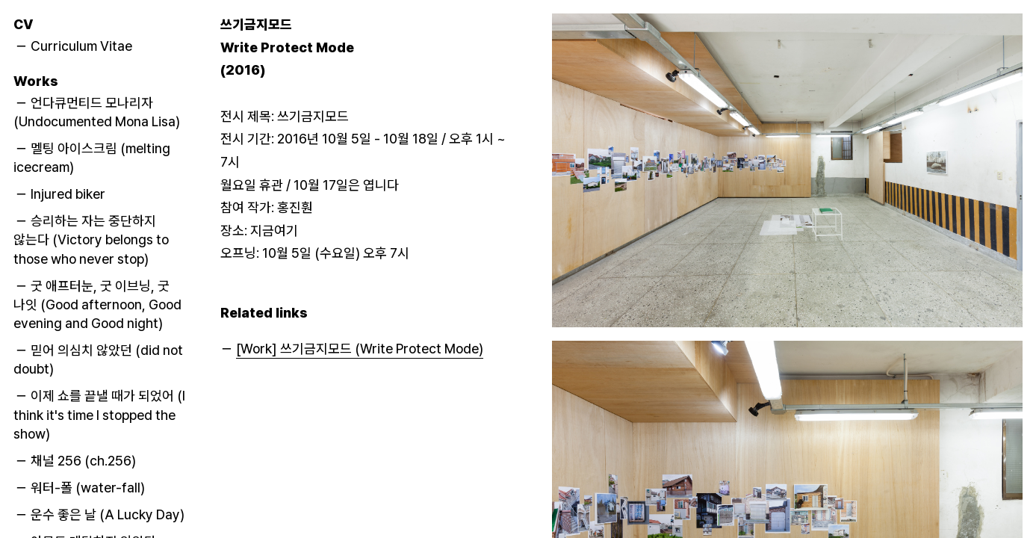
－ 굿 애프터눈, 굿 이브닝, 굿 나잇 (97, 303)
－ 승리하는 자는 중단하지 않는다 (91, 239)
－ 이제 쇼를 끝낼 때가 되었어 (99, 414)
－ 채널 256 (75, 461)
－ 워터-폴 (80, 487)
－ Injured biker (60, 194)
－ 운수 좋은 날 (99, 514)
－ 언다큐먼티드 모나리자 (96, 111)
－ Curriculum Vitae (73, 46)
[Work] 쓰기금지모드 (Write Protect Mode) (359, 348)
